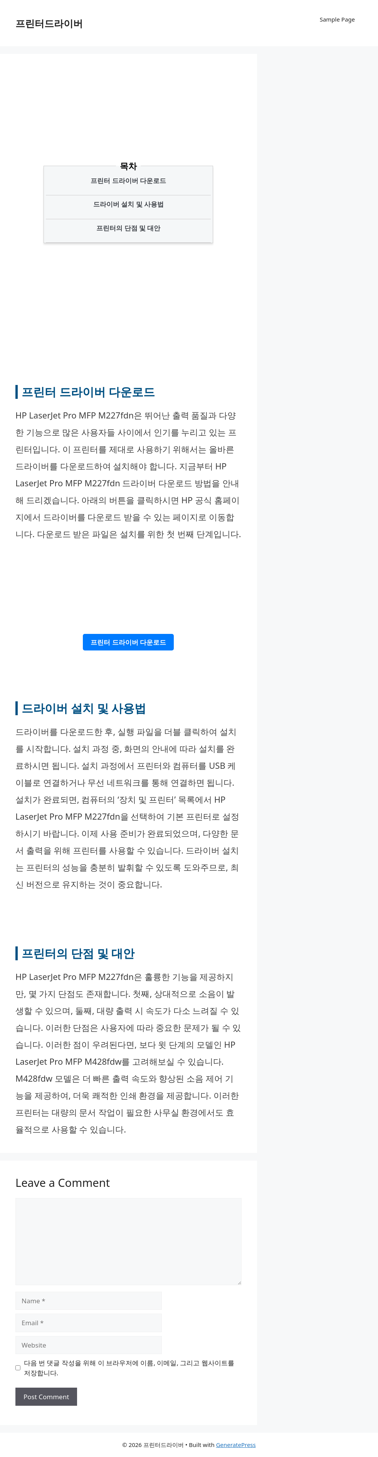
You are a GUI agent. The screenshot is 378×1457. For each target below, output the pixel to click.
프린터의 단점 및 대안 (128, 228)
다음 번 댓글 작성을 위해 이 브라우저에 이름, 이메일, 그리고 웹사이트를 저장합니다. (129, 1367)
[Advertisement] (154, 121)
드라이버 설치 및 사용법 (128, 204)
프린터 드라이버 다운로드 (128, 180)
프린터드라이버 (49, 23)
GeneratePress (236, 1445)
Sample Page (337, 19)
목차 (128, 165)
